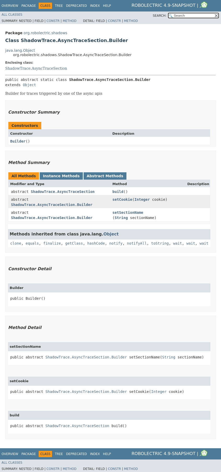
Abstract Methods (105, 176)
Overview (10, 6)
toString (160, 243)
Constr (53, 21)
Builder (18, 141)
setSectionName (127, 212)
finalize (52, 243)
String (121, 218)
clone (15, 243)
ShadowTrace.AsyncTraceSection (36, 68)
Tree (59, 6)
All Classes (12, 14)
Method (70, 21)
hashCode (96, 243)
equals (32, 243)
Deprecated (76, 6)
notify (116, 243)
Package (28, 6)
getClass (74, 243)
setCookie (122, 199)
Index (95, 6)
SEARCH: (160, 15)
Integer (142, 199)
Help (107, 6)
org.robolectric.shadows (45, 33)
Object (29, 85)
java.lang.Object (20, 50)
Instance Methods (61, 176)
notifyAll (137, 243)
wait (177, 243)
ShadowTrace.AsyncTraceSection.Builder (51, 205)
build (117, 192)
